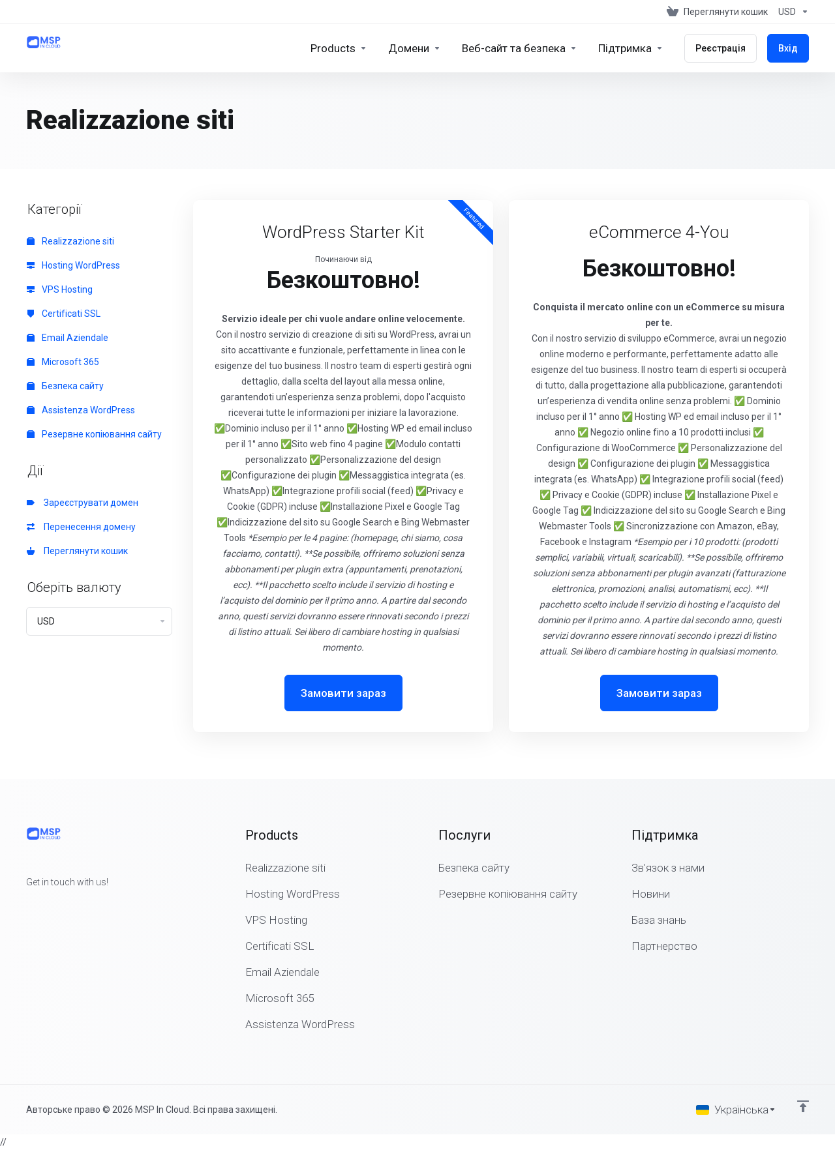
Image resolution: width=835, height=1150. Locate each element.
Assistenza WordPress (81, 410)
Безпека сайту (65, 386)
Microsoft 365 (63, 362)
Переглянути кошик (77, 551)
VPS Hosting (60, 289)
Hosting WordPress (73, 265)
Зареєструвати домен (82, 502)
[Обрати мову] (736, 1109)
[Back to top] (803, 1106)
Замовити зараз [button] (343, 693)
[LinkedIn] (67, 905)
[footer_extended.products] (339, 48)
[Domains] (414, 48)
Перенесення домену (81, 527)
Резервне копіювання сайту (94, 434)
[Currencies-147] (791, 11)
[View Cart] (717, 11)
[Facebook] (26, 905)
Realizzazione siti (70, 241)
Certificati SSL (63, 313)
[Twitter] (47, 905)
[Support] (631, 48)
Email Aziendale (67, 337)
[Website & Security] (519, 48)
